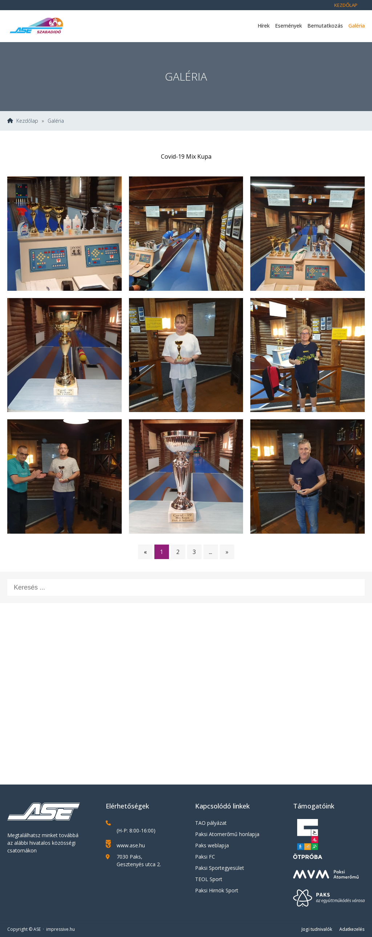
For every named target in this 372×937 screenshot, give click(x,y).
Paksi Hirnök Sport (216, 890)
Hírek (264, 25)
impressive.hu (60, 929)
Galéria (356, 25)
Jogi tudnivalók (317, 929)
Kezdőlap (345, 5)
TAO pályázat (211, 822)
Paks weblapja (212, 845)
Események (288, 25)
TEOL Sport (208, 879)
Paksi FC (205, 856)
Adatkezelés (352, 929)
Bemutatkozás (325, 25)
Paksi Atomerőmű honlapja (227, 834)
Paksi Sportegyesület (219, 867)
